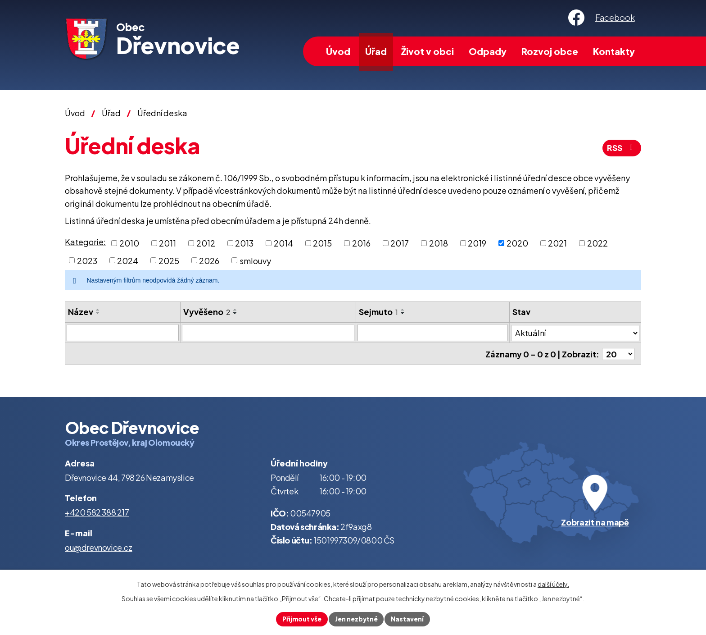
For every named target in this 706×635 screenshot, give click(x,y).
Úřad (376, 51)
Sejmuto (378, 311)
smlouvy (255, 260)
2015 (322, 243)
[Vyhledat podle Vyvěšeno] (268, 332)
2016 (361, 243)
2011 (167, 243)
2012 (205, 243)
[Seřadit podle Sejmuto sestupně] (403, 313)
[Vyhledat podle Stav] (575, 332)
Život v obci (427, 51)
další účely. (553, 584)
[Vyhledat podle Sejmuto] (433, 332)
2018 (438, 243)
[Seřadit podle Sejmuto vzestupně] (403, 309)
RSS (621, 148)
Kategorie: (85, 242)
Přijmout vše (301, 619)
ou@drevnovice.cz (98, 546)
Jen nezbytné (357, 619)
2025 (168, 260)
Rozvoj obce (549, 51)
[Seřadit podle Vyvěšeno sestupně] (235, 313)
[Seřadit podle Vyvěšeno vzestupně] (235, 309)
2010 (129, 243)
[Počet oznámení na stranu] (618, 353)
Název (80, 311)
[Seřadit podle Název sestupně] (98, 313)
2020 (517, 243)
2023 (87, 260)
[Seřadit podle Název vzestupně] (98, 309)
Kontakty (614, 51)
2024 (127, 260)
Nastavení (408, 619)
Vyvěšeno (207, 311)
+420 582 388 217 (97, 511)
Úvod (338, 51)
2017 (399, 243)
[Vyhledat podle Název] (123, 332)
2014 (283, 243)
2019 (477, 243)
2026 (209, 260)
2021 (557, 243)
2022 (597, 243)
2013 (244, 243)
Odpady (488, 51)
